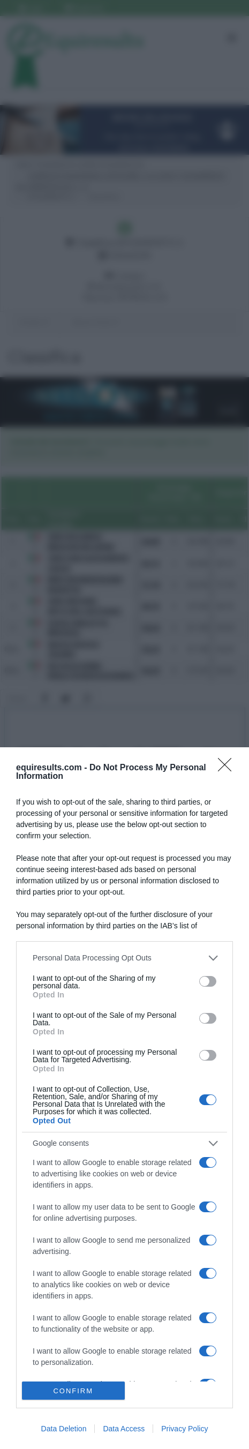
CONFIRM (73, 1391)
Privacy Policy (184, 1428)
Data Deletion (64, 1428)
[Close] (228, 768)
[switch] (207, 981)
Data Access (124, 1428)
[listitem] (124, 958)
